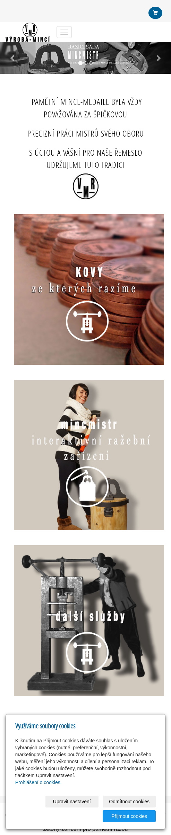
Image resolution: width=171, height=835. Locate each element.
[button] (13, 58)
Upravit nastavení (72, 801)
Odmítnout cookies (129, 801)
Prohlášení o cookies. (38, 782)
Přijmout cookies (129, 816)
